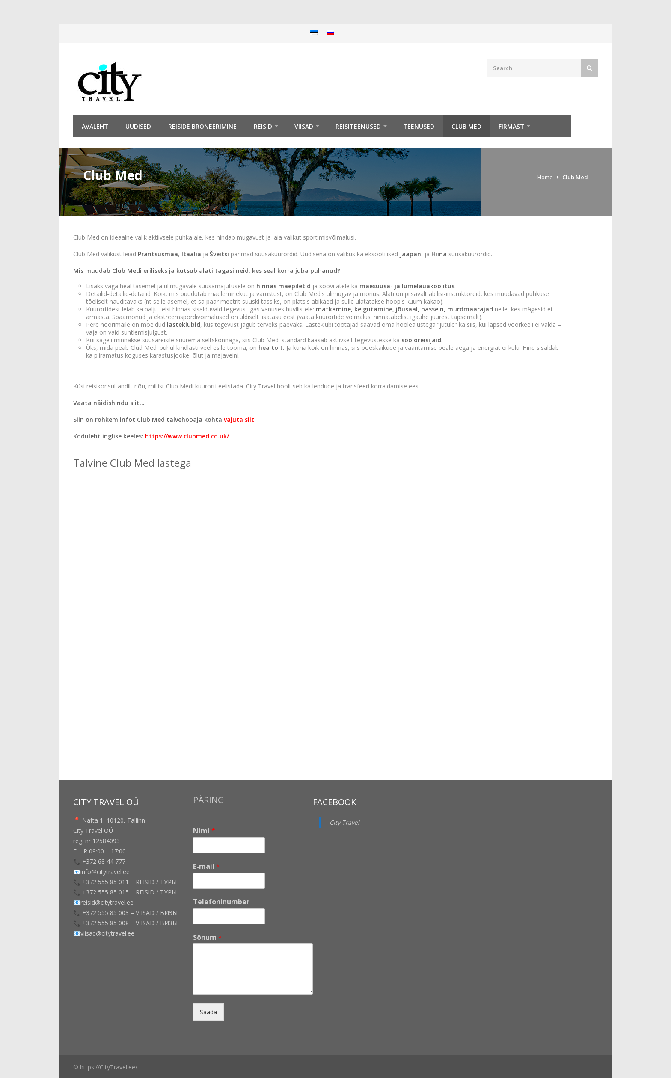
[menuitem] (314, 32)
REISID (263, 126)
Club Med (466, 126)
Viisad (303, 126)
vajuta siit (239, 419)
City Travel (344, 822)
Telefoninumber (221, 901)
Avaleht (95, 126)
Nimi (204, 830)
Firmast (511, 126)
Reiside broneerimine (202, 126)
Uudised (138, 126)
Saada (208, 1012)
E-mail (206, 866)
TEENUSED (418, 126)
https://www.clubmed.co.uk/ (188, 436)
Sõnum (207, 937)
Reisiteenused (358, 126)
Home (545, 177)
